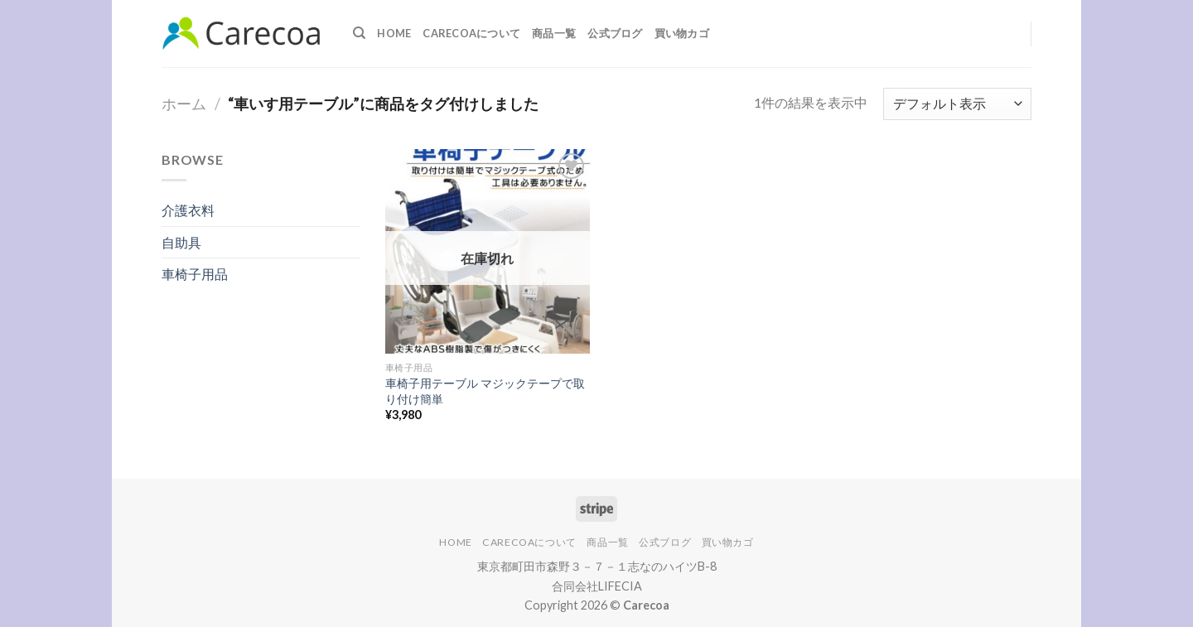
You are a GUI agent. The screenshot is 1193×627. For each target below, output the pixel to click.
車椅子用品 (195, 274)
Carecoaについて (471, 33)
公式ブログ (614, 33)
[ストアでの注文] (957, 104)
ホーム (184, 103)
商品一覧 (554, 33)
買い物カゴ (681, 33)
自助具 (181, 242)
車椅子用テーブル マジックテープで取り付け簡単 (485, 391)
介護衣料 (188, 210)
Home (394, 33)
